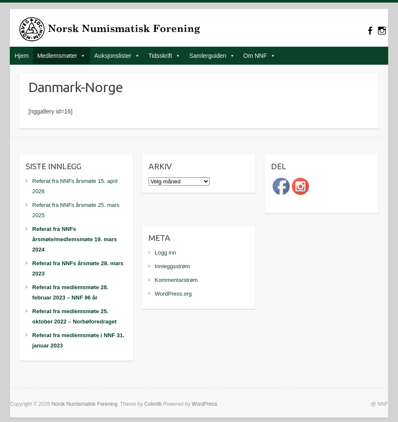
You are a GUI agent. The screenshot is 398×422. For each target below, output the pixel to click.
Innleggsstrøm (172, 266)
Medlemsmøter (57, 55)
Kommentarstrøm (176, 280)
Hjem (22, 55)
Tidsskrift (160, 55)
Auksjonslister (112, 55)
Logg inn (165, 252)
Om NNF (255, 55)
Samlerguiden (207, 55)
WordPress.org (173, 293)
